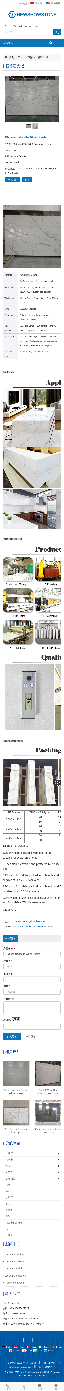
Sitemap (43, 1375)
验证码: (7, 1020)
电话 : (7, 973)
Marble (32, 315)
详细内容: (8, 999)
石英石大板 (42, 57)
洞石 (8, 1203)
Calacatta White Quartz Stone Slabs (34, 926)
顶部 (56, 1386)
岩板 (8, 1184)
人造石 (9, 1172)
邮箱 (27, 179)
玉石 (8, 1229)
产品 (20, 57)
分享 (8, 1386)
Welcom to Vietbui (14, 1254)
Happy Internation (14, 1282)
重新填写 (30, 1036)
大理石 (9, 1153)
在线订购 (12, 179)
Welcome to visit (13, 1268)
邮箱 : (7, 986)
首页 (11, 57)
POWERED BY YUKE (28, 1375)
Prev (9, 98)
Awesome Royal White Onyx (30, 921)
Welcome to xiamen (15, 1275)
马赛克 (9, 1235)
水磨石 (9, 1197)
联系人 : (8, 961)
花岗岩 (9, 1159)
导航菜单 (8, 43)
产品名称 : (10, 948)
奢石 (8, 1191)
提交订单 (12, 1036)
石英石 (29, 57)
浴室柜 (9, 1210)
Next (54, 98)
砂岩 (8, 1216)
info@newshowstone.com (23, 26)
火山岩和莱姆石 (14, 1222)
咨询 (40, 1386)
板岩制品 (10, 1178)
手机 (24, 1386)
